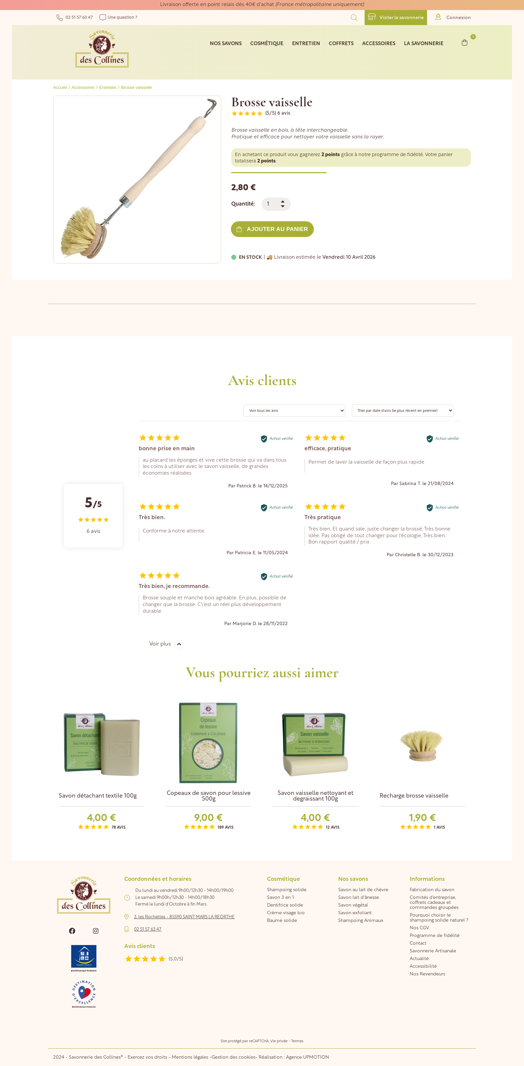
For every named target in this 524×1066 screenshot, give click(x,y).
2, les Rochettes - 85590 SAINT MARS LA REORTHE (184, 917)
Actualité (419, 958)
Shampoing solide (286, 890)
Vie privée (278, 1041)
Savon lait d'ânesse (358, 897)
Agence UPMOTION (307, 1057)
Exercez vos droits (148, 1057)
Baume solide (282, 920)
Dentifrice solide (285, 905)
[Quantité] (276, 204)
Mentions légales (190, 1057)
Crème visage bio (286, 913)
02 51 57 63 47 (74, 17)
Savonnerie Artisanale (433, 951)
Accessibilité (423, 966)
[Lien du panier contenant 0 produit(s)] (464, 42)
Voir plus (160, 644)
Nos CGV (419, 928)
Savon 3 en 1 (280, 897)
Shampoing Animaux (360, 920)
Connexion (453, 16)
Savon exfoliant (355, 913)
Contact (418, 943)
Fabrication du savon (432, 890)
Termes (297, 1041)
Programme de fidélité (435, 935)
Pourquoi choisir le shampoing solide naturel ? (439, 918)
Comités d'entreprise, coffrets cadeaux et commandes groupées (434, 902)
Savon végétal (353, 905)
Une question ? (118, 17)
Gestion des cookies (233, 1057)
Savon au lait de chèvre (363, 890)
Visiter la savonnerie (396, 16)
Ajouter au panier (272, 229)
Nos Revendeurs (427, 974)
